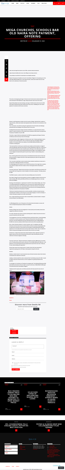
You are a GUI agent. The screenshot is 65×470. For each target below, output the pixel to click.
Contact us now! (15, 0)
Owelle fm (11, 452)
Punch (10, 455)
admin (30, 112)
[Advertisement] (32, 10)
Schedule (3, 0)
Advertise (22, 0)
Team (8, 0)
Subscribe (36, 464)
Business (32, 98)
